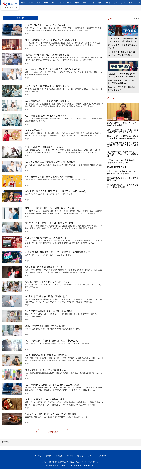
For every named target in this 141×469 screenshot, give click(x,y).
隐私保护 (91, 456)
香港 (31, 3)
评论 (100, 3)
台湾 (38, 3)
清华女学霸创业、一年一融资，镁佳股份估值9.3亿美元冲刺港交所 (122, 39)
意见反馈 (80, 456)
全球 (46, 3)
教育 (116, 3)
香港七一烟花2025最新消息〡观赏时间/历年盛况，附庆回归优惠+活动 (123, 137)
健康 (69, 3)
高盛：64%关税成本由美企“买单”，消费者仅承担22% (121, 81)
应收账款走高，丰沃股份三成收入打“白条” (122, 46)
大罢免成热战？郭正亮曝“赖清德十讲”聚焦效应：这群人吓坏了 (122, 161)
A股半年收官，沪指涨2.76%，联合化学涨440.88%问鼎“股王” (122, 172)
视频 (131, 3)
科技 (77, 3)
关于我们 (38, 456)
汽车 (92, 3)
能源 (85, 3)
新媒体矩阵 (102, 456)
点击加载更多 (53, 432)
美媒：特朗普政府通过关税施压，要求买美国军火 (122, 88)
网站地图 (48, 456)
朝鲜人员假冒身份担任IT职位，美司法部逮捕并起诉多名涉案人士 (122, 131)
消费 (62, 3)
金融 (54, 3)
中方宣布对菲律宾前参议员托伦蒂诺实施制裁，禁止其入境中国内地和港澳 (122, 145)
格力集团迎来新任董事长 (118, 167)
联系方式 (70, 456)
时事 (23, 3)
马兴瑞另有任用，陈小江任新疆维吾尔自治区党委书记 (122, 124)
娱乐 (123, 3)
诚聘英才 (59, 456)
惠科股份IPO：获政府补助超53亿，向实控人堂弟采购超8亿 (121, 53)
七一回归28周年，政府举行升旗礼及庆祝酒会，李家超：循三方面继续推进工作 (123, 154)
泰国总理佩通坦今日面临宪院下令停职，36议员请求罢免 (122, 186)
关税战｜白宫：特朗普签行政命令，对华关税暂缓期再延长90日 (121, 75)
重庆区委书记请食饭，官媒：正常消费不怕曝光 (122, 179)
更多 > (136, 18)
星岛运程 (20, 18)
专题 (108, 3)
